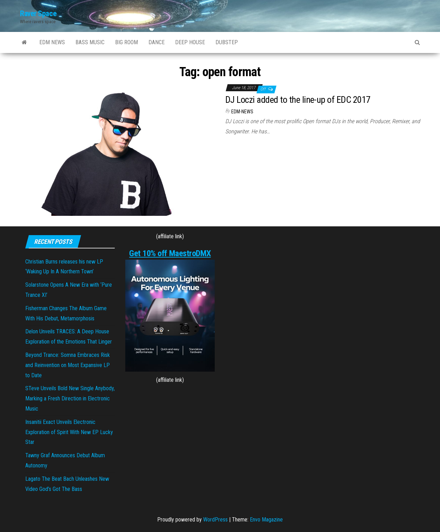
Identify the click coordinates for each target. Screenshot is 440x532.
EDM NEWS (52, 42)
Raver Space (38, 13)
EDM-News (242, 111)
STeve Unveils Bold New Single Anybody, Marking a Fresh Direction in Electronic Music (70, 398)
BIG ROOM (126, 42)
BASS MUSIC (90, 42)
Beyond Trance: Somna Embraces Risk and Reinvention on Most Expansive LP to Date (67, 365)
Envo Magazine (266, 519)
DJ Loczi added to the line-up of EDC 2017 (298, 99)
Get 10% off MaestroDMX (170, 253)
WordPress (215, 519)
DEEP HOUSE (190, 42)
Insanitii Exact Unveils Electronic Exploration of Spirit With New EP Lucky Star (69, 432)
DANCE (156, 42)
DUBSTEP (226, 42)
